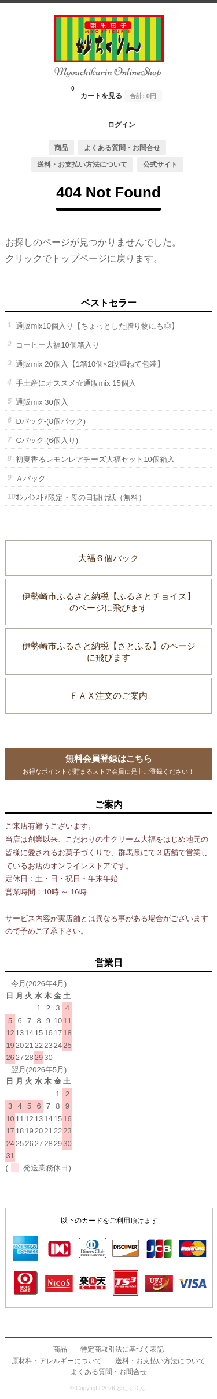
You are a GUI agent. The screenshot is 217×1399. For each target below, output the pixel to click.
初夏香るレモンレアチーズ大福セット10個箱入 (95, 459)
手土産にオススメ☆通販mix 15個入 (75, 383)
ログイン (121, 124)
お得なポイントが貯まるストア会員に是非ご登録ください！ (108, 763)
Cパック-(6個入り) (47, 440)
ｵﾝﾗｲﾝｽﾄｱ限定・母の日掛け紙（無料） (81, 497)
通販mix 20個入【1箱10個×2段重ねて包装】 (90, 364)
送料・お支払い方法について (82, 164)
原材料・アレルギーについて (57, 1360)
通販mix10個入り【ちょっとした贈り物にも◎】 (97, 326)
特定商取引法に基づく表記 (122, 1349)
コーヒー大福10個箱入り (57, 345)
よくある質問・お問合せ (122, 147)
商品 (61, 147)
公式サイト (160, 164)
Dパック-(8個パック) (51, 421)
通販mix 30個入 (42, 402)
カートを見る (116, 92)
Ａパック (31, 478)
